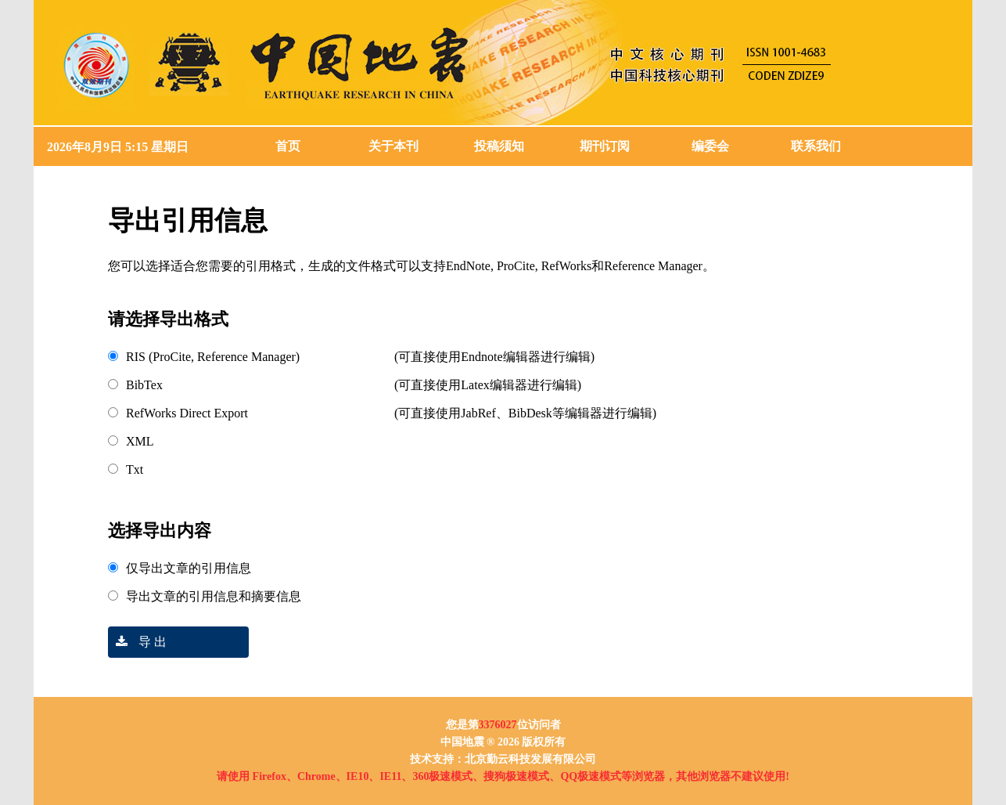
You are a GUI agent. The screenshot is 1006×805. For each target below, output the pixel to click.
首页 (287, 146)
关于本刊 (393, 146)
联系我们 (816, 146)
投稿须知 (499, 146)
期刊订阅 (605, 146)
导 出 (137, 641)
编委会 (710, 146)
